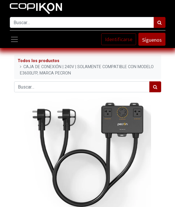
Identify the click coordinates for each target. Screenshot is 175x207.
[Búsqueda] (159, 22)
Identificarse (118, 39)
